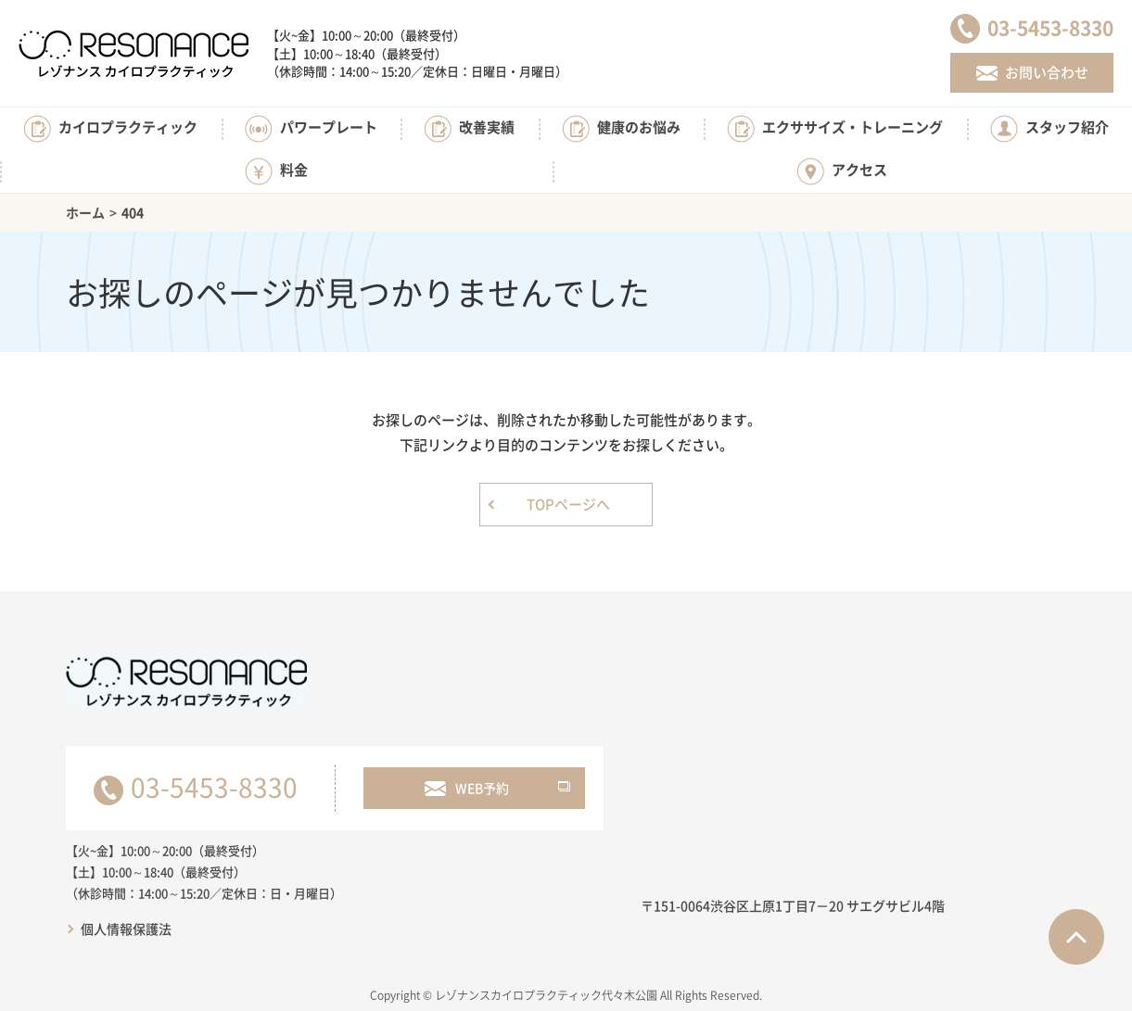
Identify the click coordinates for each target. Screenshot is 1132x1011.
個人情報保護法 (126, 928)
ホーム (85, 212)
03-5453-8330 (214, 787)
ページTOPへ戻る (1076, 937)
